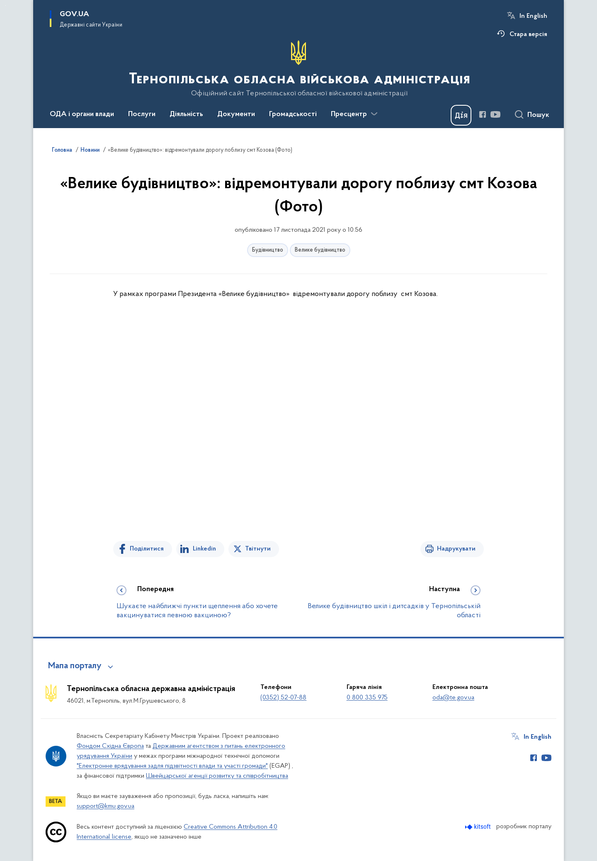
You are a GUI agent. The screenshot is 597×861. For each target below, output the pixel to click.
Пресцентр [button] (349, 114)
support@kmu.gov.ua (105, 806)
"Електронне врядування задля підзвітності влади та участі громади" (172, 766)
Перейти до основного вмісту (5, 5)
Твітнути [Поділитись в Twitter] (258, 549)
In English (533, 16)
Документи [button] (236, 114)
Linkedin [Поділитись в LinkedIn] (204, 549)
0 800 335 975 (367, 697)
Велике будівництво (320, 250)
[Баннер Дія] (461, 115)
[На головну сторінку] (299, 68)
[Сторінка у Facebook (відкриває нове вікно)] (483, 114)
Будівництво (267, 250)
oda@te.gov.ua (453, 697)
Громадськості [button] (293, 114)
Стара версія (528, 34)
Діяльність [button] (186, 114)
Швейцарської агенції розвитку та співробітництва (217, 776)
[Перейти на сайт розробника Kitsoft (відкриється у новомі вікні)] (478, 827)
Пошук (538, 115)
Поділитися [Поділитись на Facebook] (147, 549)
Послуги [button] (141, 114)
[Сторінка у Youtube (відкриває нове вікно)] (495, 114)
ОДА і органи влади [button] (82, 114)
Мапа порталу (75, 666)
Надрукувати (456, 549)
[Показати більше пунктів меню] (374, 114)
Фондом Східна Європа (110, 746)
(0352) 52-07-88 (283, 697)
